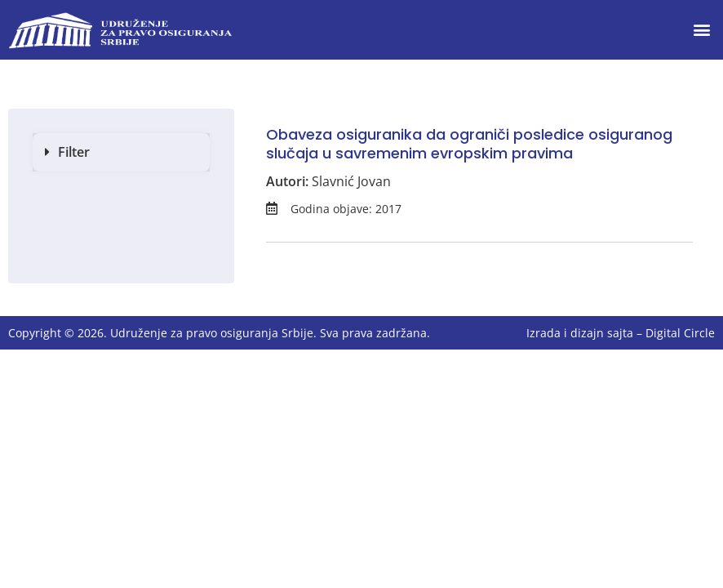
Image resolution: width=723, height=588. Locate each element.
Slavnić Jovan (351, 181)
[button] (701, 29)
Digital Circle (680, 333)
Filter (74, 152)
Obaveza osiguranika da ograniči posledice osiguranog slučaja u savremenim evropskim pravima (469, 143)
